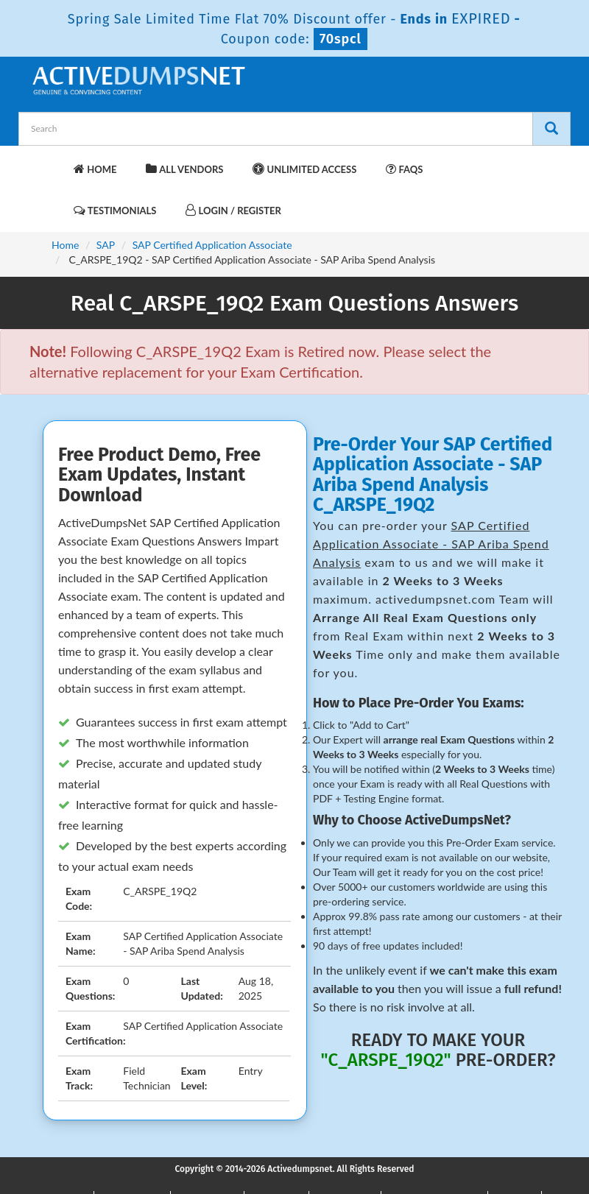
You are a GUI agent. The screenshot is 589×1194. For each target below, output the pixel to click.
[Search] (551, 129)
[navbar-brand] (48, 161)
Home (95, 169)
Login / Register (233, 210)
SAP (105, 245)
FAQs (404, 169)
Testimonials (115, 210)
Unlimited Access (304, 169)
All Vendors (184, 169)
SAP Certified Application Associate (212, 245)
